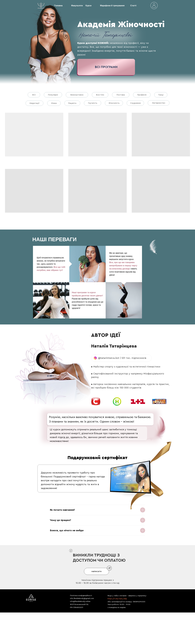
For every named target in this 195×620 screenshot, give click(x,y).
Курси (88, 6)
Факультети (77, 6)
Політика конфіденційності (81, 595)
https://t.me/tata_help (117, 599)
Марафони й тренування (112, 6)
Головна (58, 6)
